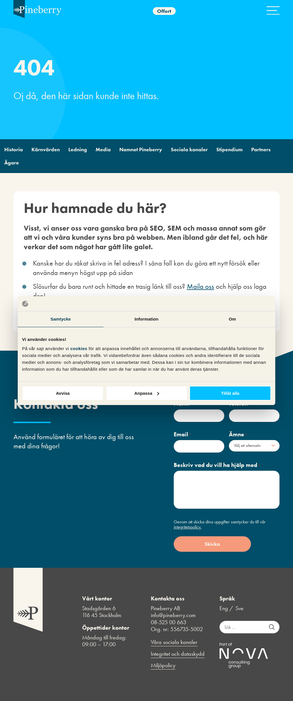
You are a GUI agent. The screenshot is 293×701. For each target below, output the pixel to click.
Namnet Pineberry (140, 149)
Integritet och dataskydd (178, 653)
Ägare (11, 163)
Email (182, 434)
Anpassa (146, 392)
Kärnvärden (45, 149)
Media (103, 149)
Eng (223, 608)
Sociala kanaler (189, 149)
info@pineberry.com (173, 615)
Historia (13, 149)
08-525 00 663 (168, 622)
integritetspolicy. (187, 527)
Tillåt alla (230, 392)
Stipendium (229, 149)
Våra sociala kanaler (174, 642)
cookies (79, 348)
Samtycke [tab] (61, 319)
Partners (261, 149)
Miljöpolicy (163, 665)
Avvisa (63, 392)
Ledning (77, 149)
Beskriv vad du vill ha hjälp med (217, 465)
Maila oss (200, 286)
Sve (239, 608)
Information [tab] (146, 319)
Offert (164, 11)
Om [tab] (232, 319)
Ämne (238, 434)
